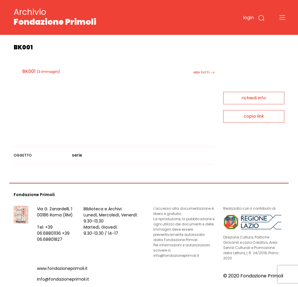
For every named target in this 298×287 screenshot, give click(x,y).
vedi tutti (203, 72)
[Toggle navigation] (282, 17)
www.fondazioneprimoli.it (62, 268)
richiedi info (254, 98)
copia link (254, 116)
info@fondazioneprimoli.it (63, 279)
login (248, 17)
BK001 (29, 71)
